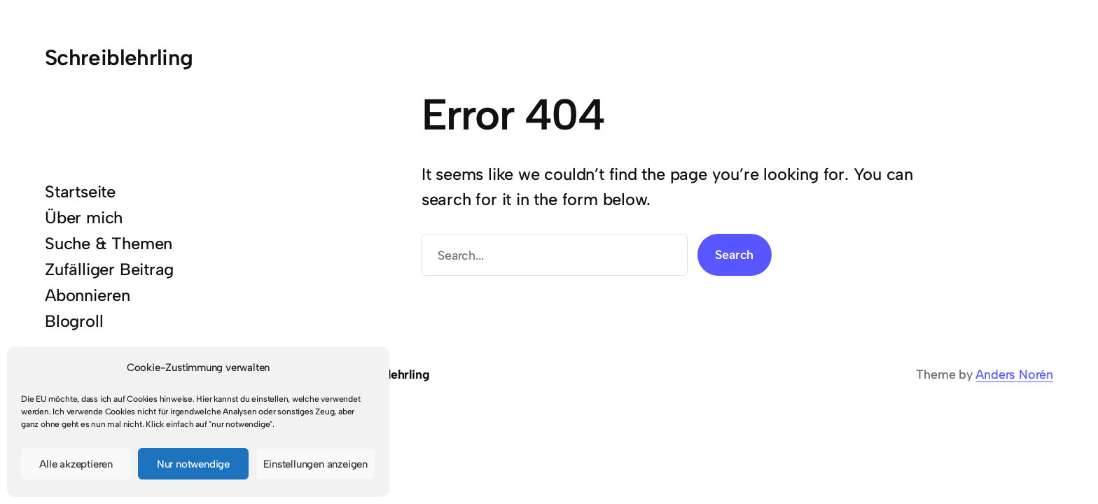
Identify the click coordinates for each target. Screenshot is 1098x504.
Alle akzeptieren (76, 464)
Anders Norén (1014, 374)
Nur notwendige (193, 464)
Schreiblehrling (119, 57)
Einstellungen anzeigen (315, 464)
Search (734, 254)
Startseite (80, 191)
